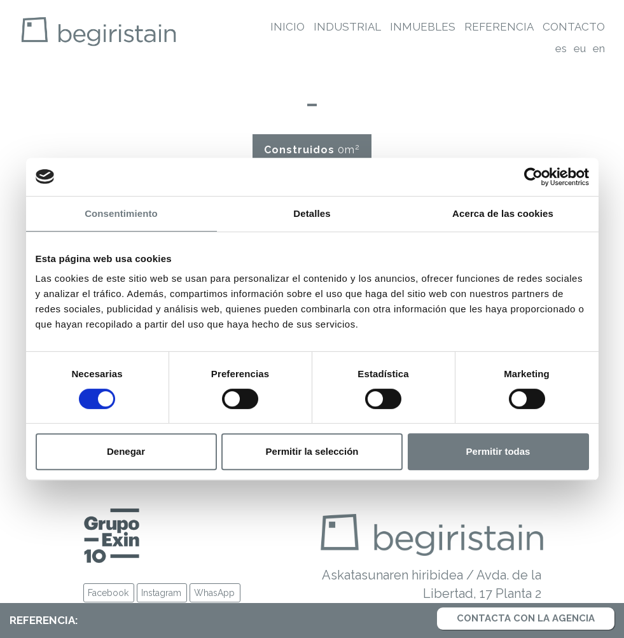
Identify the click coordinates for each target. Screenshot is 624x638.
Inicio (287, 26)
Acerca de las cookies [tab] (502, 213)
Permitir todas (498, 451)
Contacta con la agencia (526, 618)
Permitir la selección (312, 451)
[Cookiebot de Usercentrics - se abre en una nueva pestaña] (533, 176)
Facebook (108, 593)
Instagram (161, 593)
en (599, 48)
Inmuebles (422, 26)
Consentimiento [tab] (121, 213)
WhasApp (214, 593)
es (561, 48)
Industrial (347, 26)
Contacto (574, 26)
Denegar (126, 451)
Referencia (499, 26)
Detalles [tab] (311, 213)
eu (580, 48)
